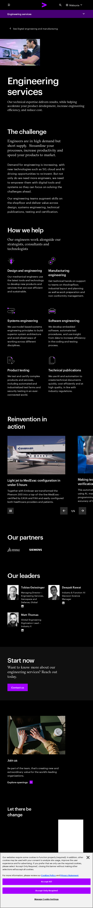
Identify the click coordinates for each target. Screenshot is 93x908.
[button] (17, 687)
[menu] (9, 5)
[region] (46, 880)
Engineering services (19, 14)
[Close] (88, 857)
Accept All (46, 882)
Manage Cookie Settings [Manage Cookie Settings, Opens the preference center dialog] (46, 899)
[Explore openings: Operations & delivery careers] (20, 782)
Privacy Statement (69, 875)
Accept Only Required (46, 891)
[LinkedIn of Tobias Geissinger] (22, 606)
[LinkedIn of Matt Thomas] (22, 630)
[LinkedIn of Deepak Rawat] (63, 603)
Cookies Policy (48, 875)
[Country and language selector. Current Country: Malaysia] (74, 5)
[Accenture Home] (44, 5)
